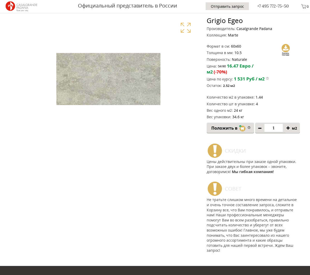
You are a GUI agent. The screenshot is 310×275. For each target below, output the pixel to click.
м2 (294, 128)
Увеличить (185, 27)
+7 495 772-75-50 (273, 6)
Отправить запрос (227, 6)
